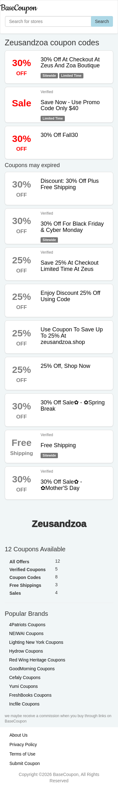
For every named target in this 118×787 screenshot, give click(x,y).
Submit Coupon (24, 763)
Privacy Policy (23, 744)
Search (102, 21)
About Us (18, 735)
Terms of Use (22, 753)
